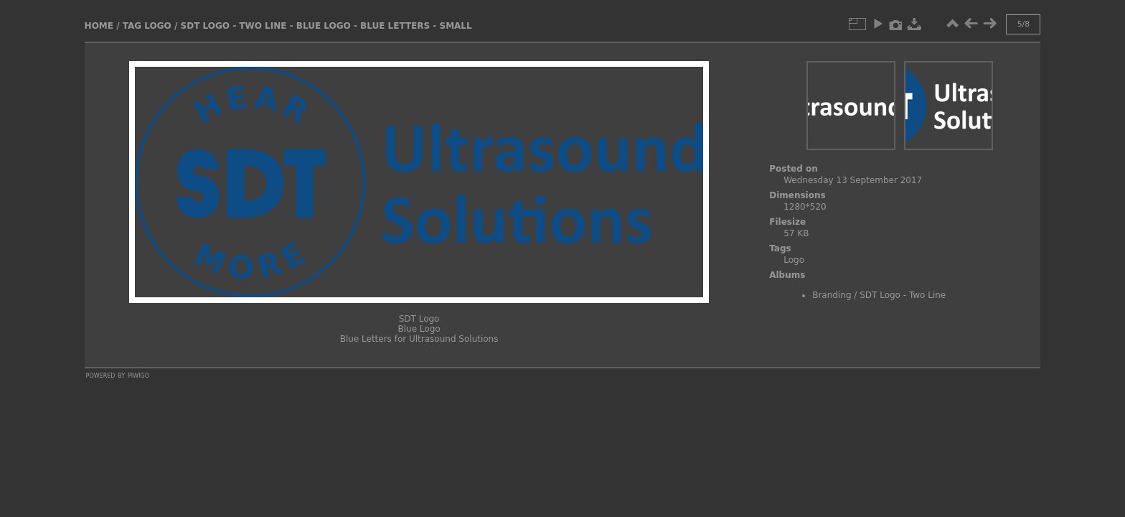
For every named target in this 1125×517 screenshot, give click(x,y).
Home (99, 26)
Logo (157, 26)
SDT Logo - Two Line (903, 295)
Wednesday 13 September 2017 (852, 180)
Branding (831, 295)
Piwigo (138, 375)
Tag (132, 26)
